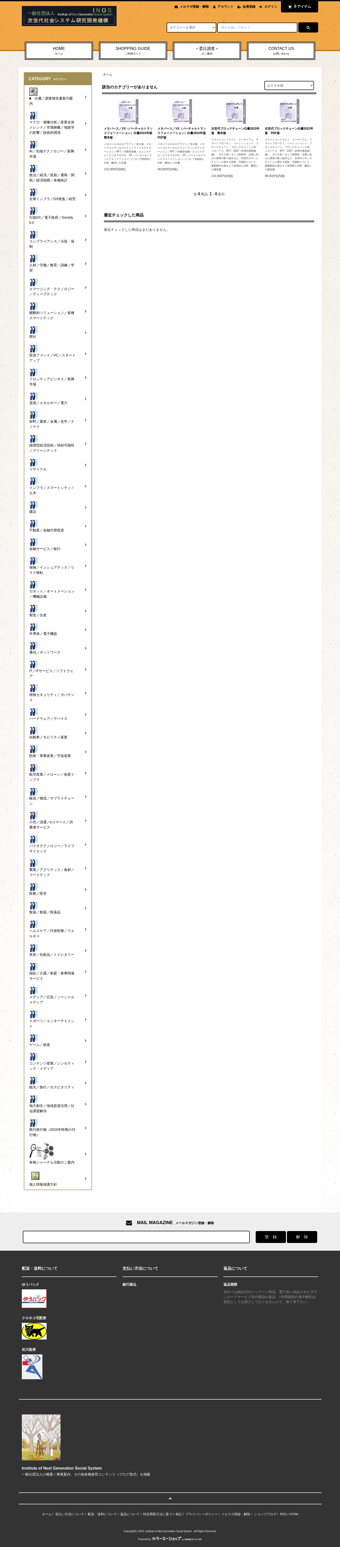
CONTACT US (281, 51)
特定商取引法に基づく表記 (162, 1514)
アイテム (298, 6)
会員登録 (249, 6)
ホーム (107, 74)
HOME (59, 51)
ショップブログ (265, 1514)
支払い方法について (69, 1514)
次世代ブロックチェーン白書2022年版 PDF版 (289, 131)
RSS (283, 1514)
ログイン (270, 6)
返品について (130, 1514)
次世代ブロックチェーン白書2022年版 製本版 (235, 131)
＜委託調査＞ (207, 51)
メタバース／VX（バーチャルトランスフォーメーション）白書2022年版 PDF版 (182, 133)
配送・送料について (102, 1514)
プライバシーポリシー (201, 1514)
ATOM (293, 1514)
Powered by (170, 1539)
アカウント (225, 6)
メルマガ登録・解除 (194, 6)
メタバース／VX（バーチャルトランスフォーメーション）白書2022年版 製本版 (128, 133)
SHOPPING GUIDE (133, 51)
